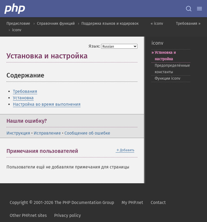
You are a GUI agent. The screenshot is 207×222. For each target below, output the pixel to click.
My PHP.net (132, 202)
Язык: (94, 46)
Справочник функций (56, 23)
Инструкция (18, 133)
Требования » (188, 23)
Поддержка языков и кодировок (110, 23)
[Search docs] (188, 8)
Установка (23, 97)
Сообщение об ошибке (87, 133)
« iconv (157, 23)
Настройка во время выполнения (47, 104)
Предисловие (18, 23)
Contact (158, 202)
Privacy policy (67, 215)
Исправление (47, 133)
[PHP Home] (15, 8)
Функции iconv (167, 78)
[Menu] (199, 8)
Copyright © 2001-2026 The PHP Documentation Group (62, 202)
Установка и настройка (165, 55)
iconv (16, 30)
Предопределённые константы (172, 68)
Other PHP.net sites (28, 215)
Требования (25, 91)
